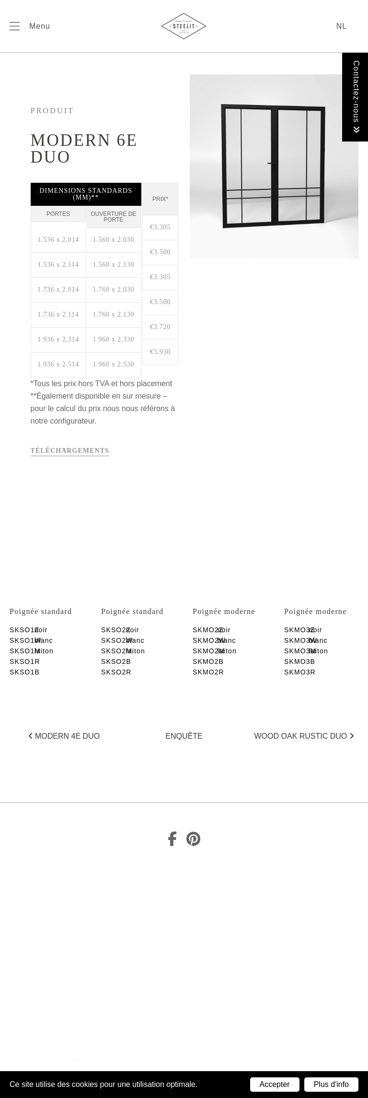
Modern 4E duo (64, 736)
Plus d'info (331, 1084)
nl (341, 26)
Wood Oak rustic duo (304, 736)
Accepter (275, 1084)
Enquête (183, 736)
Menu (39, 26)
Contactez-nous (356, 97)
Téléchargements (70, 450)
